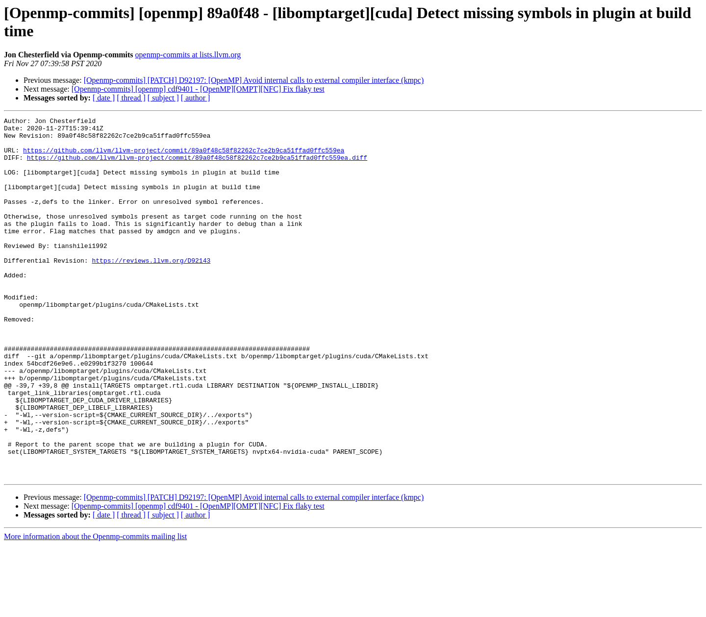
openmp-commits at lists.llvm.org (188, 54)
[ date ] (104, 98)
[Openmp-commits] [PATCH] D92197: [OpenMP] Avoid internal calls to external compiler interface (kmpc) (254, 80)
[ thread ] (131, 98)
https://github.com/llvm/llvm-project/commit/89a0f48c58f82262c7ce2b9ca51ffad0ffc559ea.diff (197, 166)
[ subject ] (163, 98)
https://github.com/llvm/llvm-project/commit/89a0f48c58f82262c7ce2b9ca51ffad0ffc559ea (183, 157)
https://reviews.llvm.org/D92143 (151, 289)
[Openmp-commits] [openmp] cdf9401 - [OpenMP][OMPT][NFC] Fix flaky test (198, 89)
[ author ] (195, 98)
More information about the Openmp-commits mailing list (95, 608)
